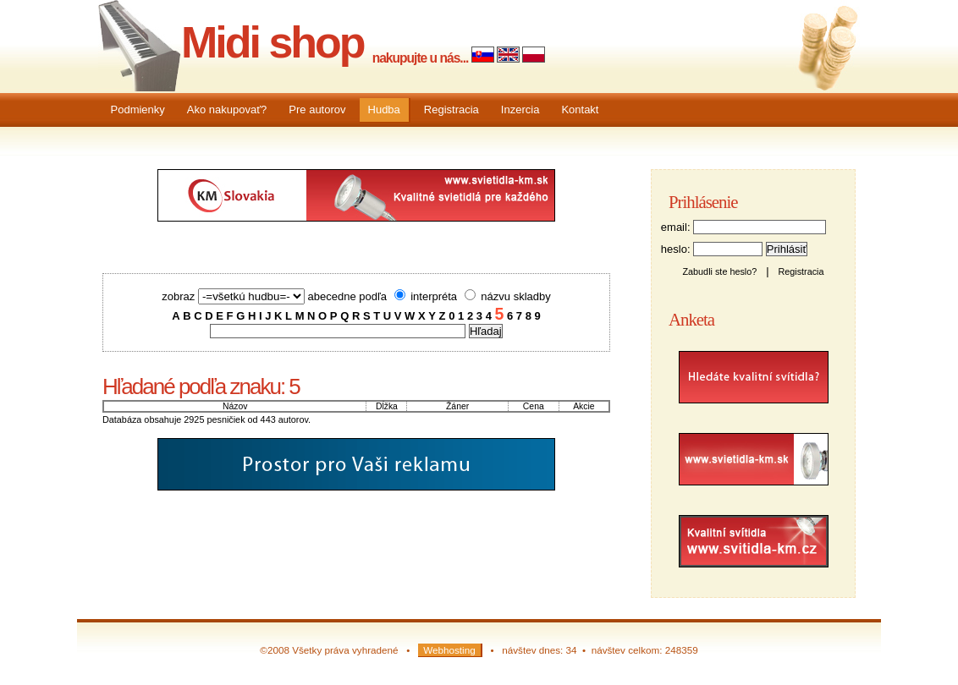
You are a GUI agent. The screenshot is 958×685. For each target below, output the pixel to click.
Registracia (451, 109)
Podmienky (138, 109)
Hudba (384, 109)
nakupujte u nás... (420, 58)
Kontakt (579, 109)
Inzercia (520, 109)
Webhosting (449, 649)
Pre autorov (317, 109)
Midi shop (272, 42)
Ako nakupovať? (227, 109)
